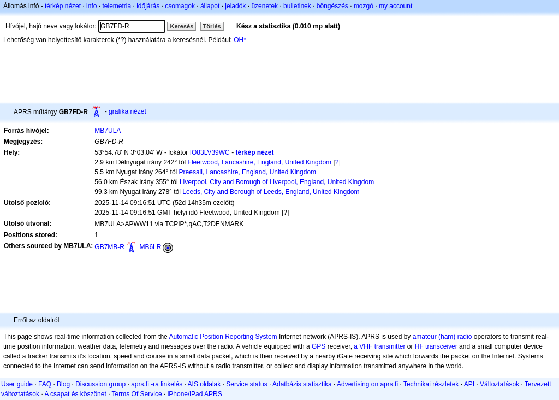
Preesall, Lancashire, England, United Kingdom (247, 172)
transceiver (441, 346)
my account (395, 6)
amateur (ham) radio (442, 336)
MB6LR (150, 247)
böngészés (332, 6)
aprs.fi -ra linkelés (156, 384)
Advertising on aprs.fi (367, 384)
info (91, 6)
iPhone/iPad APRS (195, 394)
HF (419, 346)
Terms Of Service (137, 394)
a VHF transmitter (379, 346)
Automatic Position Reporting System (223, 336)
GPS (318, 346)
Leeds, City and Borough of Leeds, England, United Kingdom (270, 192)
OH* (240, 40)
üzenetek (264, 6)
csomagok (180, 6)
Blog (63, 384)
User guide (17, 384)
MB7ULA (107, 130)
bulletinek (297, 6)
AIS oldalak (204, 384)
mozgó (363, 6)
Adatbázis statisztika (302, 384)
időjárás (147, 6)
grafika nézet (127, 111)
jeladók (235, 6)
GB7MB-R (109, 247)
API (469, 384)
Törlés (212, 26)
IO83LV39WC (210, 152)
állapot (209, 6)
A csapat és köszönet (75, 394)
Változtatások (499, 384)
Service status (246, 384)
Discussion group (100, 384)
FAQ (44, 384)
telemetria (116, 6)
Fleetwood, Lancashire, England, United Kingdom (260, 162)
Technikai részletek (431, 384)
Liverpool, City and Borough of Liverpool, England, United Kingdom (277, 182)
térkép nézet (63, 6)
